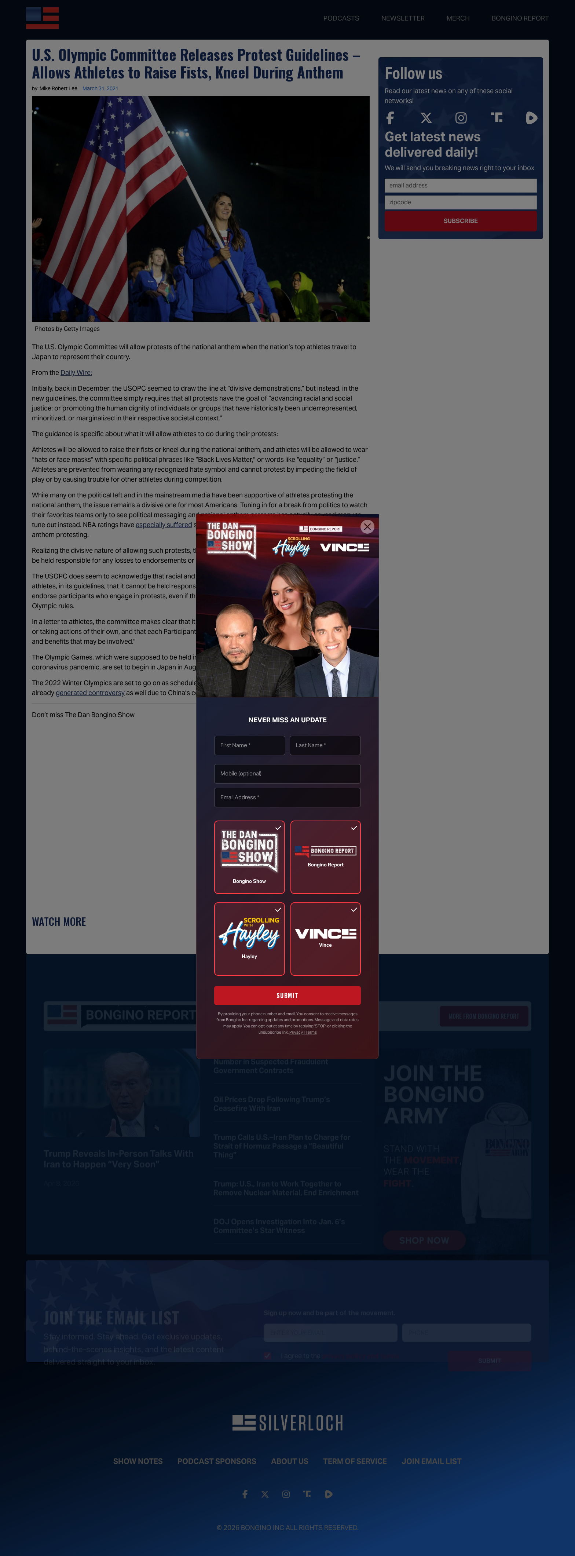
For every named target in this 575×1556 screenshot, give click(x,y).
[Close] (367, 527)
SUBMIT (287, 995)
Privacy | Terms (303, 1032)
